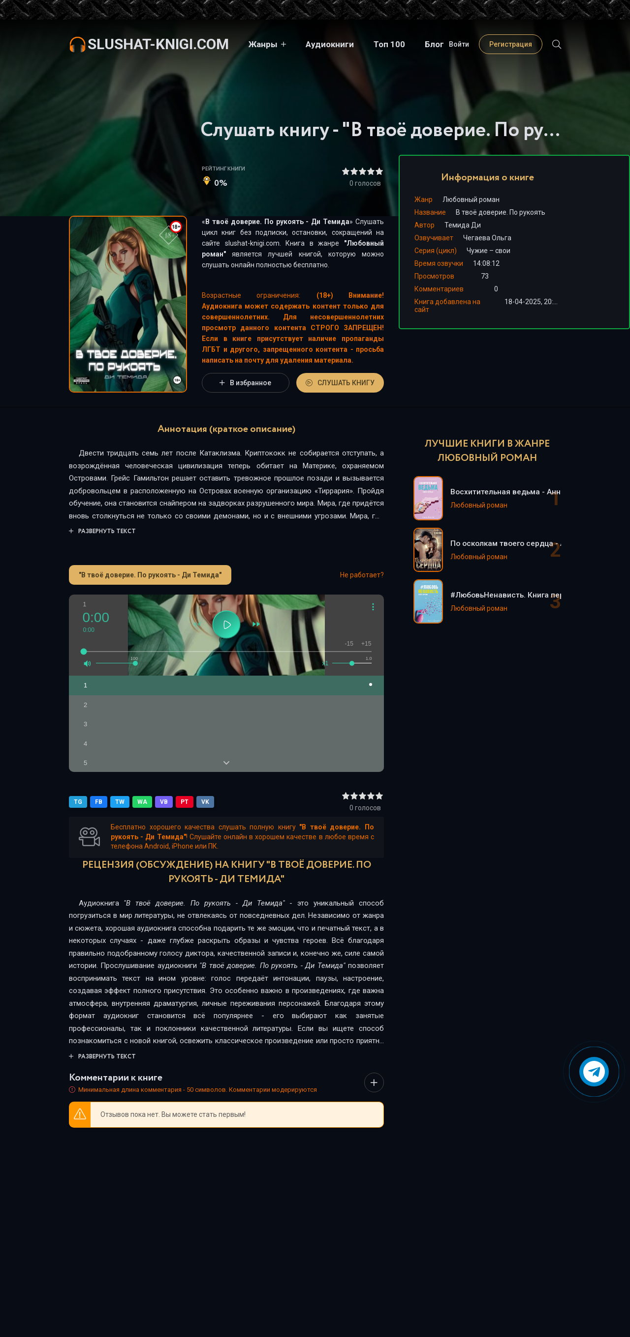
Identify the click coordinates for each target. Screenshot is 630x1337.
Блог (434, 44)
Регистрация (510, 44)
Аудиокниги (330, 44)
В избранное (245, 383)
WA (142, 801)
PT (185, 801)
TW (120, 801)
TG (78, 801)
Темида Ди (462, 225)
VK (205, 801)
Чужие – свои (488, 251)
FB (98, 801)
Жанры (263, 44)
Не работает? (362, 575)
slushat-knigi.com (158, 44)
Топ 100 (389, 44)
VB (164, 801)
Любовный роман (471, 199)
